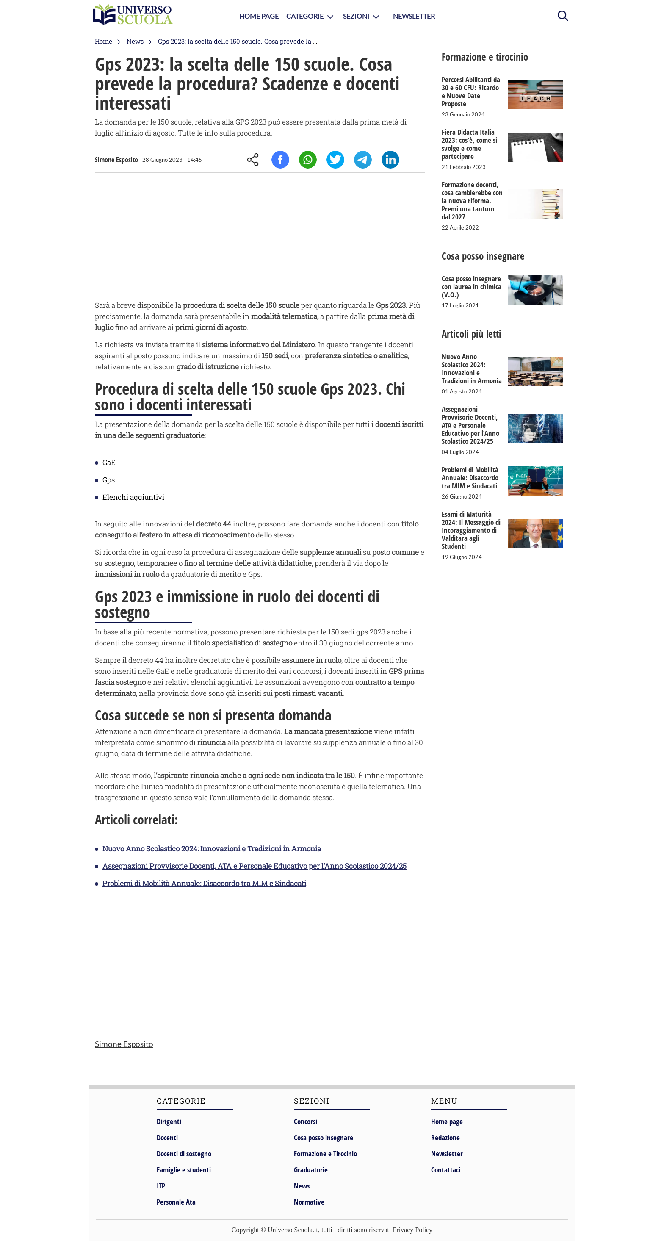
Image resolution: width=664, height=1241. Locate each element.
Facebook (280, 160)
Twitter (335, 160)
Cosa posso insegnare (323, 1137)
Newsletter (414, 16)
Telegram (363, 160)
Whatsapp (308, 160)
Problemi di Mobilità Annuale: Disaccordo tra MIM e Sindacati (204, 883)
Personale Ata (176, 1202)
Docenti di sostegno (184, 1153)
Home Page (259, 16)
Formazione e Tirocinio (325, 1153)
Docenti (167, 1137)
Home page (447, 1121)
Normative (309, 1202)
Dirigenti (169, 1121)
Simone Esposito (116, 159)
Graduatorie (311, 1170)
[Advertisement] (260, 238)
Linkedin (390, 160)
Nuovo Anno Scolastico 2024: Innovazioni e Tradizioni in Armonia (211, 848)
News (302, 1186)
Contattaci (445, 1170)
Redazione (445, 1137)
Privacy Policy (412, 1229)
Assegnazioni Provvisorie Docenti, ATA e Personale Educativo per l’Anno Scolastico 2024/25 (254, 866)
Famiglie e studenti (184, 1170)
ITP (161, 1186)
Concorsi (305, 1121)
